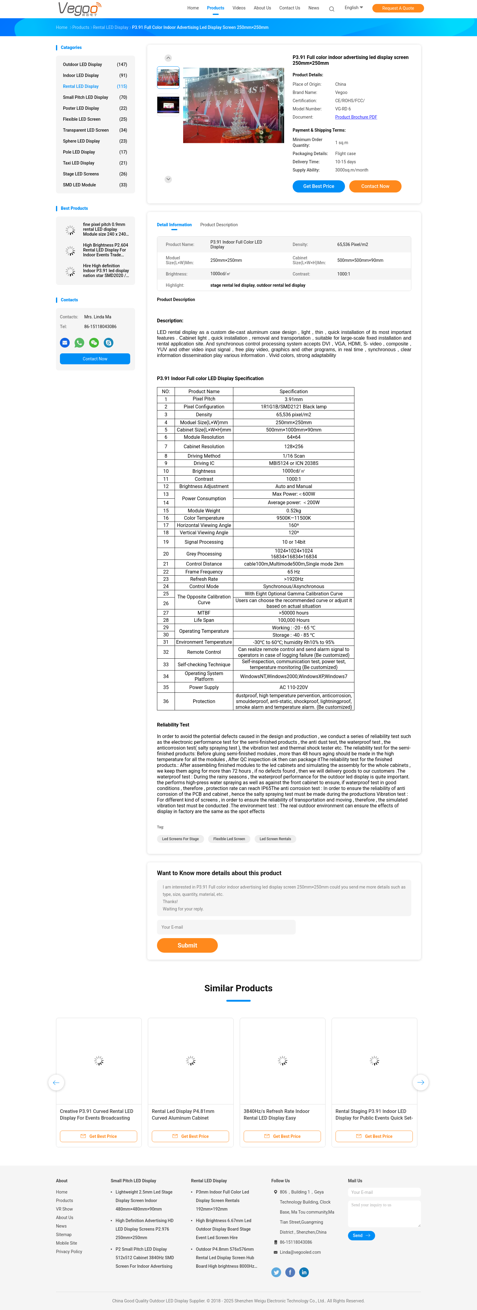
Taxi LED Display (95, 163)
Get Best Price (318, 186)
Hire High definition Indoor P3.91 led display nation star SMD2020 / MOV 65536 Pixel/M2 (106, 270)
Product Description (219, 224)
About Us (64, 1217)
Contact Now (95, 358)
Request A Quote (398, 8)
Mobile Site (66, 1243)
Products (64, 1200)
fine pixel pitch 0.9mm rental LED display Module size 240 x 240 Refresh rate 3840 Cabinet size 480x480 (104, 229)
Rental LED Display (95, 86)
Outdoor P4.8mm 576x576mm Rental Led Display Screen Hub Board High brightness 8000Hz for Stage (225, 1258)
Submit (187, 945)
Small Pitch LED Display (95, 97)
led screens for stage (180, 839)
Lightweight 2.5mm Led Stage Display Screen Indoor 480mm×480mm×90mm (144, 1200)
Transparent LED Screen (95, 130)
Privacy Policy (69, 1251)
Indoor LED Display (95, 75)
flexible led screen (229, 839)
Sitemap (63, 1234)
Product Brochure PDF (356, 117)
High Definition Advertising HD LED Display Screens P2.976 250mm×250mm (144, 1229)
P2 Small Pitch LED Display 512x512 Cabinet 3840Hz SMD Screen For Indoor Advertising (145, 1258)
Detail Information (174, 224)
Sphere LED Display (95, 141)
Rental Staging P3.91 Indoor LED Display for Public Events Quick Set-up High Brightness (374, 1118)
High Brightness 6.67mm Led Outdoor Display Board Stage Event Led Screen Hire (223, 1229)
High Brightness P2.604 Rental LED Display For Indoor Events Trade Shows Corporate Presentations (105, 250)
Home (62, 1192)
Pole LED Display (95, 152)
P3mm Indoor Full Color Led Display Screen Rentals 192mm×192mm (222, 1200)
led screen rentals (275, 839)
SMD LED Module (95, 185)
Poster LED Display (95, 108)
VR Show (64, 1209)
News (61, 1226)
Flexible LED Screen (95, 119)
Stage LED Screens (95, 174)
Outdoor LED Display (95, 64)
